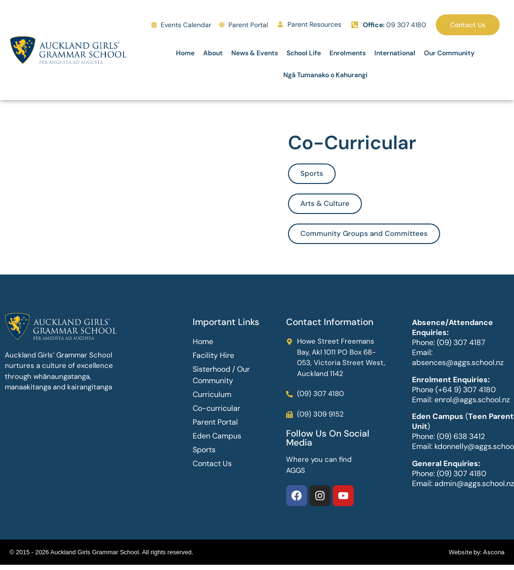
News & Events (254, 53)
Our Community (449, 53)
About (213, 53)
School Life (304, 53)
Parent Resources (314, 24)
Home (185, 53)
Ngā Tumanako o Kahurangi (325, 75)
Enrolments (347, 53)
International (394, 53)
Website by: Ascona (476, 552)
